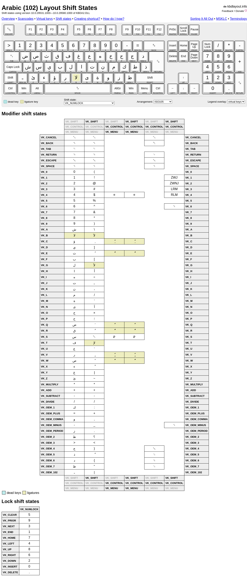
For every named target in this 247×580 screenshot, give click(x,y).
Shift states (63, 18)
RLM (174, 194)
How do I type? (113, 18)
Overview (8, 18)
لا (74, 235)
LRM (174, 189)
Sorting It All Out (201, 18)
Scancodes (25, 18)
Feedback (227, 11)
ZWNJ (174, 183)
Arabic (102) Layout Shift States (49, 7)
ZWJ (174, 177)
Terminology (238, 18)
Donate (239, 11)
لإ (94, 342)
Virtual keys (44, 18)
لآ (94, 235)
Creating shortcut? (87, 18)
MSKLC (221, 18)
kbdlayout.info (237, 6)
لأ (94, 265)
